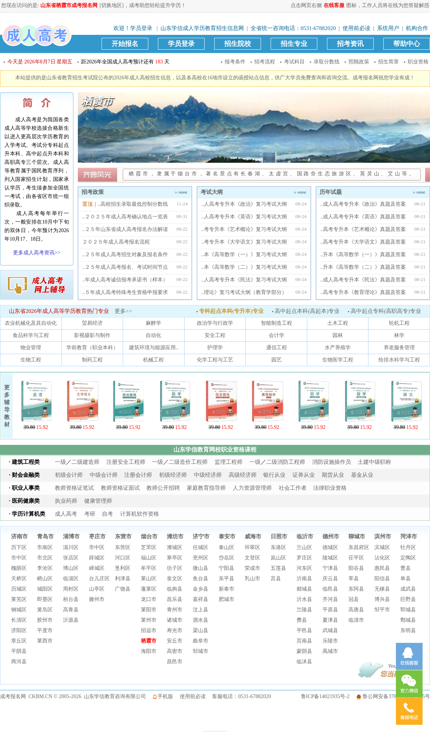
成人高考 (66, 514)
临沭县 (304, 661)
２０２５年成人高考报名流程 (116, 242)
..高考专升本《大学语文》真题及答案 (363, 242)
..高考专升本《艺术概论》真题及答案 (363, 229)
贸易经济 (92, 323)
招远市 (148, 630)
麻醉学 (153, 323)
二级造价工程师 (188, 462)
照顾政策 (358, 62)
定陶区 (408, 558)
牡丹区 (408, 547)
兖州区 (200, 558)
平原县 (330, 609)
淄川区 (71, 547)
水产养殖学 (338, 347)
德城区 (330, 547)
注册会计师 (138, 475)
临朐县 (174, 589)
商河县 (19, 661)
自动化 (153, 335)
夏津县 (330, 620)
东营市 (123, 536)
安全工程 (215, 335)
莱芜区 (19, 599)
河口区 (122, 558)
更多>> (123, 311)
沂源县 (71, 620)
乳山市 (252, 578)
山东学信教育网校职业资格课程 (215, 449)
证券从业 (303, 475)
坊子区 (174, 568)
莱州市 (148, 620)
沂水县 (304, 599)
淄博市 (71, 536)
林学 (399, 335)
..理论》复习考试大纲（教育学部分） (244, 292)
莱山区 (148, 578)
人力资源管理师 (252, 488)
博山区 (71, 568)
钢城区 (19, 609)
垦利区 (122, 568)
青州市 (174, 609)
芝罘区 (148, 547)
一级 (60, 462)
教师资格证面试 (120, 488)
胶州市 (45, 620)
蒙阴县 (304, 651)
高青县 (71, 609)
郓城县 (408, 609)
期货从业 (333, 475)
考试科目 (294, 62)
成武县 (408, 589)
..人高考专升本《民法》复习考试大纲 (244, 280)
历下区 (19, 547)
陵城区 (330, 558)
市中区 (19, 558)
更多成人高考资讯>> (36, 252)
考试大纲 (254, 192)
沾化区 (382, 558)
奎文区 (174, 578)
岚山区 (278, 558)
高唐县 (356, 609)
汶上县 (200, 609)
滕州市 (97, 599)
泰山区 (226, 547)
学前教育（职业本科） (92, 347)
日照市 (279, 536)
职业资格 (418, 62)
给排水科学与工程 (399, 360)
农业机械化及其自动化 (31, 323)
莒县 (276, 578)
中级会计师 (104, 475)
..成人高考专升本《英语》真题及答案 (363, 216)
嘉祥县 (200, 599)
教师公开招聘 (163, 488)
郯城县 (304, 589)
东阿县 (356, 589)
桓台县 (71, 599)
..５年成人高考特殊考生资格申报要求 (125, 292)
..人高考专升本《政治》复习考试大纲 (244, 204)
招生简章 (388, 62)
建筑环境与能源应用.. (153, 347)
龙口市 (148, 599)
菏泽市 (408, 536)
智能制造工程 (276, 323)
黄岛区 (45, 609)
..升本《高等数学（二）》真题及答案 (363, 267)
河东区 (304, 568)
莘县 (353, 578)
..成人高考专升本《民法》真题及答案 (363, 280)
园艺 (276, 360)
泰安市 (227, 536)
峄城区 (97, 568)
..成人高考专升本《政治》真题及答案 (363, 204)
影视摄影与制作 (92, 335)
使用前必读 (356, 28)
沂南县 (304, 578)
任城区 (200, 547)
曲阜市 (200, 641)
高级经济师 (243, 475)
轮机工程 (399, 323)
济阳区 (19, 630)
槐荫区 (19, 568)
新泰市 (226, 589)
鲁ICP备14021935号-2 (325, 696)
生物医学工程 (337, 360)
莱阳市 (148, 609)
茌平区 (356, 558)
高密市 (174, 651)
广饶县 (122, 589)
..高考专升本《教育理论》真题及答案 (363, 292)
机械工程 (153, 360)
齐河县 (330, 599)
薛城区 (97, 558)
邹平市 (382, 609)
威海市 (253, 536)
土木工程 (337, 323)
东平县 (226, 578)
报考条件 (235, 62)
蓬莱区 (148, 589)
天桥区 (19, 578)
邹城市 (200, 651)
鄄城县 (408, 620)
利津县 (122, 578)
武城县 (330, 630)
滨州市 (382, 536)
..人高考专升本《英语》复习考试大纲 (244, 216)
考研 (89, 514)
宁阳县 (226, 568)
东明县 (408, 630)
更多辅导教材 (7, 405)
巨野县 (408, 599)
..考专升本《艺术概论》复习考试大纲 (244, 229)
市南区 (45, 547)
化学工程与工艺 (215, 360)
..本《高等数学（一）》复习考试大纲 (244, 254)
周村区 (71, 589)
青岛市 (45, 536)
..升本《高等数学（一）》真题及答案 (363, 254)
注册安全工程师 (125, 462)
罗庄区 (304, 558)
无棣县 (382, 589)
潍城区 (174, 547)
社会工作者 (293, 488)
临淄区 (71, 578)
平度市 (45, 630)
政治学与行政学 (215, 323)
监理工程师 (228, 462)
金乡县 (200, 589)
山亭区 (97, 589)
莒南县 (304, 641)
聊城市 (356, 536)
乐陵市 (330, 641)
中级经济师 (208, 475)
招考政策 (135, 192)
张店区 (71, 558)
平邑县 (304, 630)
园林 (338, 335)
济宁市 (201, 536)
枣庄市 (97, 536)
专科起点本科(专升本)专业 (229, 311)
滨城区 (382, 547)
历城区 (19, 589)
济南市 (19, 536)
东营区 (122, 547)
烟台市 (149, 536)
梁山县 (200, 630)
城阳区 (45, 589)
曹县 (405, 568)
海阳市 (148, 651)
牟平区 (148, 568)
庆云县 (330, 578)
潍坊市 (175, 536)
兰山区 (304, 547)
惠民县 (382, 568)
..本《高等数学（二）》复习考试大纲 (244, 267)
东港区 (278, 547)
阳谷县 (356, 568)
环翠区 (252, 547)
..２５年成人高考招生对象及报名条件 (125, 254)
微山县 (200, 568)
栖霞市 (148, 641)
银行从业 (274, 475)
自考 (107, 514)
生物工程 (30, 360)
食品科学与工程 (31, 335)
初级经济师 (173, 475)
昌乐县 (174, 599)
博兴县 (382, 599)
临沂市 (305, 536)
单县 (405, 578)
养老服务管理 (399, 347)
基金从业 (362, 475)
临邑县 (330, 589)
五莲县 (278, 568)
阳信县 (382, 578)
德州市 (330, 536)
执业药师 (66, 501)
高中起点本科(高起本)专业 (305, 311)
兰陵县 (304, 609)
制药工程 (92, 360)
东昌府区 (358, 547)
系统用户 (388, 28)
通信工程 (276, 347)
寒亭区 (174, 558)
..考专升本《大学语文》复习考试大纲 (244, 242)
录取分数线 (327, 62)
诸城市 (174, 620)
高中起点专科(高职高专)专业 (384, 311)
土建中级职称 (374, 462)
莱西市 (45, 641)
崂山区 (45, 578)
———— (215, 730)
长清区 (19, 620)
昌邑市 (174, 661)
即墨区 (45, 599)
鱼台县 (200, 578)
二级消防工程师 (285, 462)
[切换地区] (111, 5)
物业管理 (30, 347)
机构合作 (417, 28)
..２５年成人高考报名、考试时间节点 (125, 267)
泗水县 (200, 620)
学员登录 (141, 28)
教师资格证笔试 (74, 488)
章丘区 (19, 641)
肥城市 (226, 599)
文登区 (252, 558)
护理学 (215, 347)
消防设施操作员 (331, 462)
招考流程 (264, 62)
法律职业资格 (330, 488)
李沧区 (45, 568)
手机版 (165, 696)
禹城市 (330, 651)
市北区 (45, 558)
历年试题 (373, 192)
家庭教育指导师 (206, 488)
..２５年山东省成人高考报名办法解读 (125, 229)
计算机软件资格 (139, 514)
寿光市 (174, 630)
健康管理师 (98, 501)
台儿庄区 (99, 578)
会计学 (276, 335)
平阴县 (19, 651)
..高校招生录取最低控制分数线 (133, 204)
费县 (302, 620)
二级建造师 (85, 462)
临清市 (356, 620)
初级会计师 (69, 475)
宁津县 (330, 568)
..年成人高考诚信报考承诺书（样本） (125, 280)
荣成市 (252, 568)
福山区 (148, 558)
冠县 (353, 599)
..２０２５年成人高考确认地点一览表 (125, 216)
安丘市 (174, 641)
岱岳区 (226, 558)
